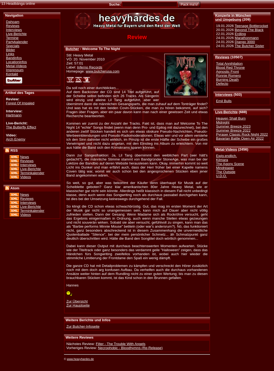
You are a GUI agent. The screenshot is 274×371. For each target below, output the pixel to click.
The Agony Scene (230, 164)
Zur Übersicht (77, 301)
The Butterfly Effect (21, 127)
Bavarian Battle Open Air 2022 (240, 138)
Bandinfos (14, 58)
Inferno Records (89, 67)
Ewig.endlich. (226, 156)
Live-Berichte (226, 112)
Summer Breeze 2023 (233, 126)
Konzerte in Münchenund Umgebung (233, 17)
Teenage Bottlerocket (251, 26)
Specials (12, 46)
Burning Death (227, 80)
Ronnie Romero (228, 76)
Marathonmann (246, 38)
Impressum (15, 70)
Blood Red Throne (230, 68)
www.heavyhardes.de (80, 359)
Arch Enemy (15, 139)
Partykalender (17, 42)
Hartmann (13, 115)
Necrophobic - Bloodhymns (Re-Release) (130, 348)
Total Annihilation (229, 64)
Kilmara (222, 160)
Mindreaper (225, 168)
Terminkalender (32, 173)
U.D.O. (221, 176)
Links (10, 54)
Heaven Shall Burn (231, 118)
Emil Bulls (223, 101)
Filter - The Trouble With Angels (121, 344)
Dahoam (12, 22)
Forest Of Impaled (20, 103)
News (24, 157)
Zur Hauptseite (78, 305)
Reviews (222, 57)
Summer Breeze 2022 (233, 130)
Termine (12, 38)
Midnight (222, 122)
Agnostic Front (227, 72)
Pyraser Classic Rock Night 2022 (242, 134)
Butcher (72, 49)
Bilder (10, 50)
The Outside (225, 172)
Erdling (240, 34)
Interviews (224, 95)
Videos (25, 177)
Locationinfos (16, 62)
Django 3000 (245, 42)
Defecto (222, 84)
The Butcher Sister (249, 46)
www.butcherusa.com (102, 71)
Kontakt (12, 74)
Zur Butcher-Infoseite (83, 326)
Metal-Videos (226, 149)
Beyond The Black (249, 30)
